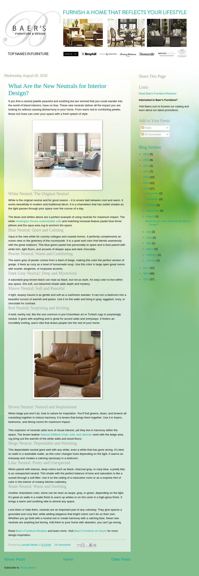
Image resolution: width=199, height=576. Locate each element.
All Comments (151, 134)
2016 (146, 273)
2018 (146, 188)
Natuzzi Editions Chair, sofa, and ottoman (66, 434)
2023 (146, 159)
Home (68, 559)
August (150, 216)
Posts (146, 127)
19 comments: (63, 544)
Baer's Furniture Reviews (31, 530)
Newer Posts (14, 559)
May (149, 243)
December (152, 193)
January (151, 260)
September (153, 210)
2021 (146, 171)
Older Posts (121, 559)
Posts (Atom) (28, 567)
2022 (146, 165)
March (150, 249)
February (152, 254)
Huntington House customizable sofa (38, 221)
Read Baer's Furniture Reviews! (157, 93)
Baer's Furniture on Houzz (90, 530)
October (151, 205)
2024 (146, 154)
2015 (146, 279)
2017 (146, 267)
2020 (146, 177)
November (152, 199)
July (149, 231)
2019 (146, 183)
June (149, 237)
